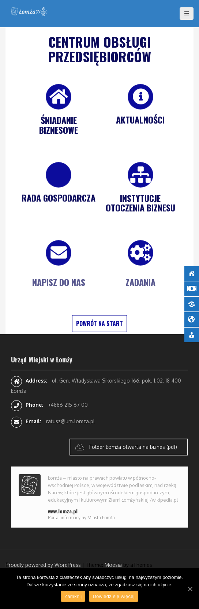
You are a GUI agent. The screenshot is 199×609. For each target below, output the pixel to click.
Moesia (113, 565)
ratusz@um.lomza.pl (70, 421)
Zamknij (73, 596)
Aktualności (140, 120)
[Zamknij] (190, 589)
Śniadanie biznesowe (58, 125)
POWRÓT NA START (99, 323)
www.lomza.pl (63, 511)
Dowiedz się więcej (113, 596)
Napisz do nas (58, 286)
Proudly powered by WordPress (43, 565)
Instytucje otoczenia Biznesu (140, 203)
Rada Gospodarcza (58, 198)
